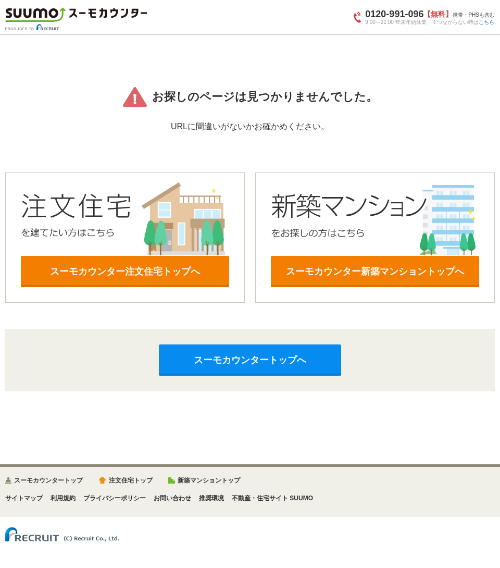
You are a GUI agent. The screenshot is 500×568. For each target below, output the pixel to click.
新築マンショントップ (209, 480)
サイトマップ (24, 498)
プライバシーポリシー (114, 498)
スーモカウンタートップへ (250, 360)
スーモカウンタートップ (48, 480)
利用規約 (63, 498)
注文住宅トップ (131, 480)
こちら (486, 22)
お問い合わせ (172, 498)
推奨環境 (211, 498)
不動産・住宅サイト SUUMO (272, 498)
